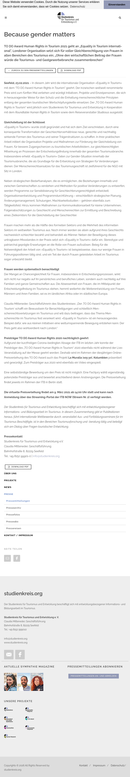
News (7, 487)
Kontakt (83, 765)
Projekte (10, 480)
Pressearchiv (13, 507)
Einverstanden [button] (117, 4)
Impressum (99, 765)
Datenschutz (118, 765)
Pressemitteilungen (18, 501)
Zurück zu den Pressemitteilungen (30, 70)
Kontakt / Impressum (18, 535)
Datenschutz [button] (77, 6)
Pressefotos (13, 514)
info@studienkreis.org (46, 456)
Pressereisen (13, 528)
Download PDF (70, 70)
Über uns (10, 473)
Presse (8, 494)
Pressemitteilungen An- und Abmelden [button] (93, 676)
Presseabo (12, 521)
